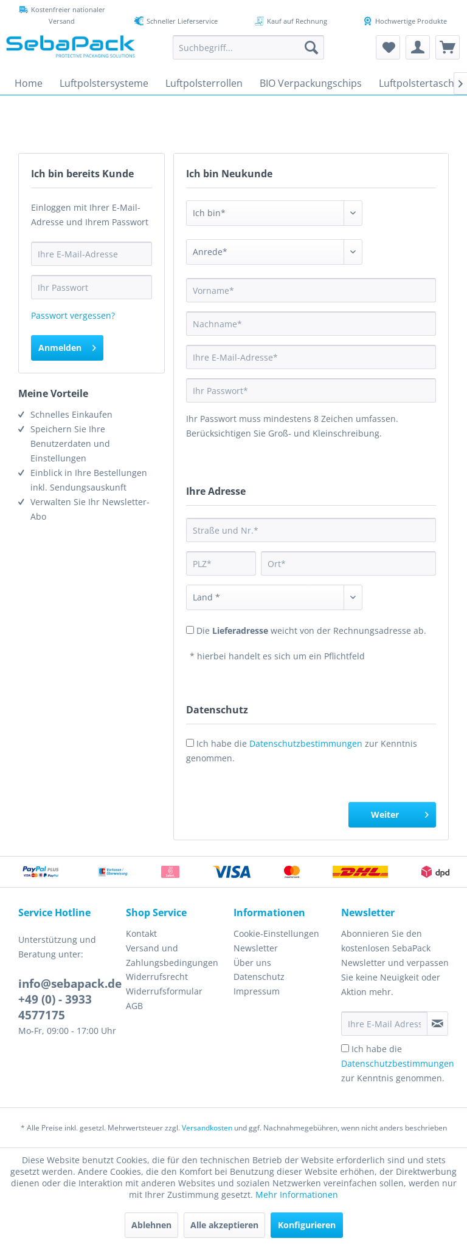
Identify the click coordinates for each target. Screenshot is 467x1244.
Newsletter (256, 948)
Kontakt (141, 933)
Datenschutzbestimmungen (305, 743)
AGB (134, 1005)
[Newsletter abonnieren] (437, 1023)
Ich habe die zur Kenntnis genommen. (397, 1063)
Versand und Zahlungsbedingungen (172, 955)
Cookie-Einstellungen (276, 933)
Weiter (400, 812)
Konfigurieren (307, 1225)
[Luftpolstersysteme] (104, 83)
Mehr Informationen (296, 1194)
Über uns (252, 962)
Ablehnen (151, 1225)
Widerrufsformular (164, 991)
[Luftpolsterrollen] (204, 83)
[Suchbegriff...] (249, 47)
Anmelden (67, 345)
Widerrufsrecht (157, 976)
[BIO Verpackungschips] (310, 83)
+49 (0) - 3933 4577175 (55, 1007)
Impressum (257, 991)
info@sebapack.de (70, 983)
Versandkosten (207, 1128)
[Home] (28, 83)
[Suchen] (311, 47)
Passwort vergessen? (73, 315)
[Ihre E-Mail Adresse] (384, 1023)
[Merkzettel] (388, 47)
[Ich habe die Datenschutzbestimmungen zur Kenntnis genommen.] (345, 1048)
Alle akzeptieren (224, 1225)
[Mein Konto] (418, 47)
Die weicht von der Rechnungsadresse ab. (311, 630)
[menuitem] (249, 47)
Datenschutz (259, 976)
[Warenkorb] (447, 47)
